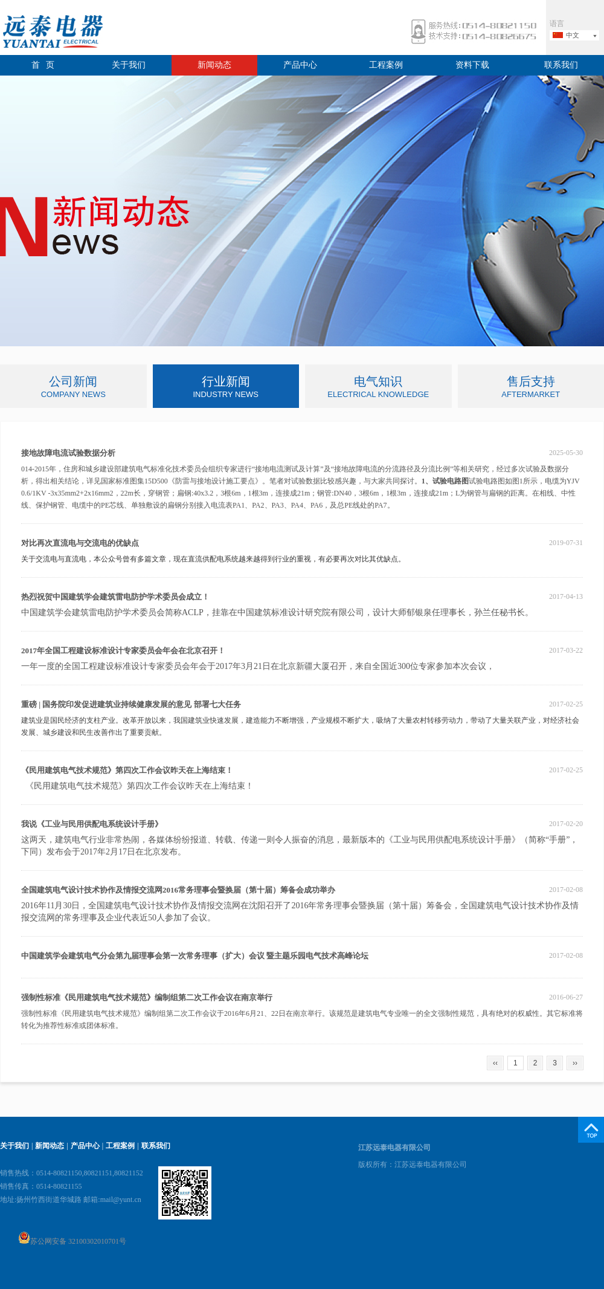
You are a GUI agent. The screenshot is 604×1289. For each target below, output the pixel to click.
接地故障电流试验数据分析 (68, 452)
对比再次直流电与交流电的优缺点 (80, 543)
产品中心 (300, 64)
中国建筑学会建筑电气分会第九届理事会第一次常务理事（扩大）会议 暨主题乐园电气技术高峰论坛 (194, 955)
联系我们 (561, 64)
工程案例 (386, 64)
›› (575, 1063)
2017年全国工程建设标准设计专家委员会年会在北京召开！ (123, 650)
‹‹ (495, 1063)
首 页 (43, 64)
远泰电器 (51, 33)
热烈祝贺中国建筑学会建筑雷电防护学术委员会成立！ (115, 596)
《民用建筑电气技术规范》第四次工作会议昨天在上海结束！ (127, 770)
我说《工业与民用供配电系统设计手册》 (91, 824)
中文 (572, 35)
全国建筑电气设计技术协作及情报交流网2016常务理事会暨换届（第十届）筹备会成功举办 (178, 889)
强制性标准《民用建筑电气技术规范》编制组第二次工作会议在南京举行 (146, 997)
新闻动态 (214, 64)
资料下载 (472, 64)
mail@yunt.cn (120, 1199)
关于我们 (129, 64)
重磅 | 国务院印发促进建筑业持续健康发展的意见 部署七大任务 (131, 704)
